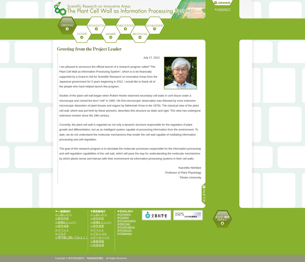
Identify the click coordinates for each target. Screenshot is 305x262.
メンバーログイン (222, 219)
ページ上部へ (203, 194)
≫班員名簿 (97, 245)
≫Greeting (124, 214)
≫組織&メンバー (65, 222)
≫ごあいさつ (63, 214)
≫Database (124, 233)
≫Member (123, 224)
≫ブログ (60, 233)
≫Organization (126, 220)
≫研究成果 (62, 226)
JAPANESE (222, 3)
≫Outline (123, 217)
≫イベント (62, 229)
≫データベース (100, 237)
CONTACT (223, 9)
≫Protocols (124, 230)
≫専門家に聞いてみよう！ (71, 237)
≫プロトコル (98, 233)
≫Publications (126, 227)
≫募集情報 (97, 241)
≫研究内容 (62, 218)
